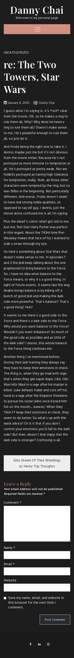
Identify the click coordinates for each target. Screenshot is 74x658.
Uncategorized (16, 52)
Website (10, 580)
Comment (13, 502)
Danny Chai (37, 9)
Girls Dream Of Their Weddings (37, 460)
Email (9, 564)
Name (9, 548)
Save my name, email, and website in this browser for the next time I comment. (36, 602)
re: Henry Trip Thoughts (37, 466)
